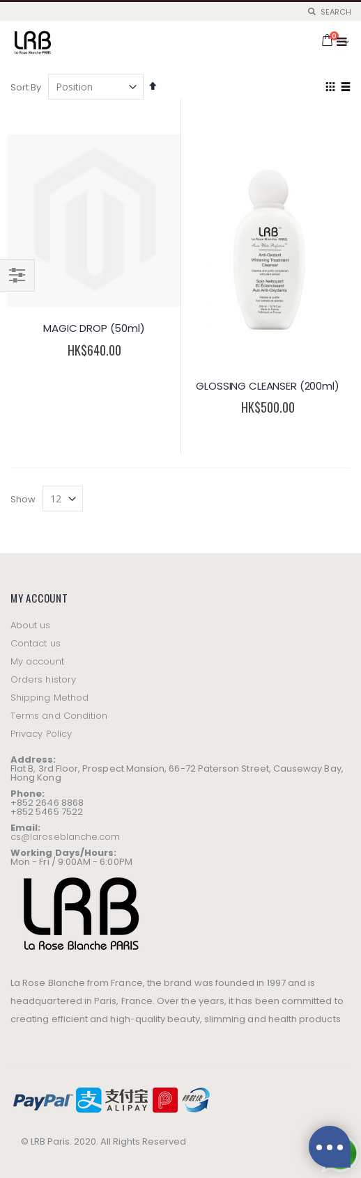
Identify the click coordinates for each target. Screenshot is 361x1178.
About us (30, 625)
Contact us (35, 643)
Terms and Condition (58, 715)
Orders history (43, 679)
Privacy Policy (41, 733)
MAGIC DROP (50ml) (93, 328)
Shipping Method (49, 697)
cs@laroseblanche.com (65, 836)
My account (37, 661)
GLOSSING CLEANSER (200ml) (267, 386)
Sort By (25, 87)
